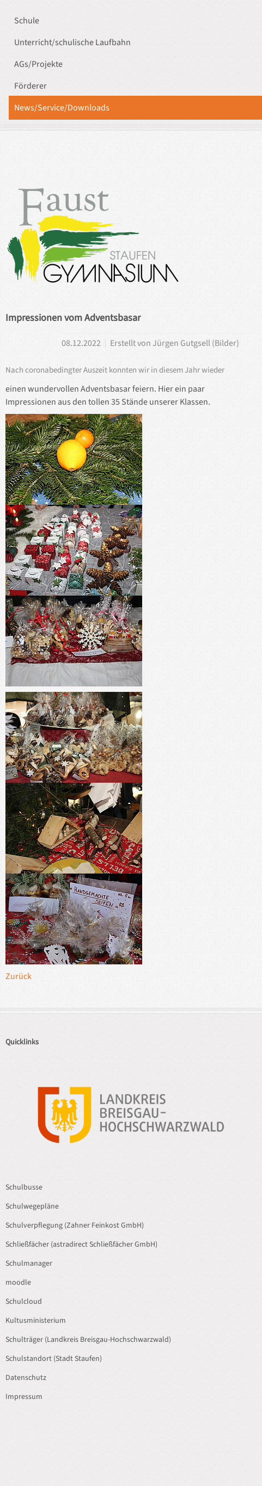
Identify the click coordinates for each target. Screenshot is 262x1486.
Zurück (18, 976)
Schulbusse (23, 1187)
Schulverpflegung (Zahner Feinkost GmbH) (74, 1225)
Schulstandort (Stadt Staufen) (53, 1358)
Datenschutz (25, 1377)
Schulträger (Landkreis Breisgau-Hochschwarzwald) (88, 1339)
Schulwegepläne (32, 1206)
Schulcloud (23, 1301)
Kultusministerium (35, 1320)
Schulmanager (28, 1263)
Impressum (23, 1396)
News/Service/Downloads (61, 108)
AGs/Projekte (38, 64)
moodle (18, 1282)
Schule (26, 21)
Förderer (30, 86)
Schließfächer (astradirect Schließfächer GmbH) (81, 1244)
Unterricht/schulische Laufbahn (72, 42)
